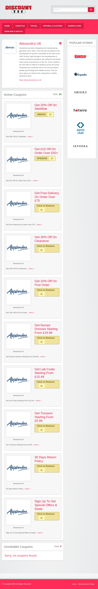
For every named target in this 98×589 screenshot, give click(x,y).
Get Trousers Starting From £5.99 (44, 416)
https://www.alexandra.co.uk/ (30, 80)
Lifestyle (20, 26)
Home (7, 26)
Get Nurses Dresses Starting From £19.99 (46, 328)
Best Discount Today (86, 584)
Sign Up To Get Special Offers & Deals (46, 504)
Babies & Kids (74, 26)
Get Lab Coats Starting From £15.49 (45, 372)
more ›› (30, 137)
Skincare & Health (13, 31)
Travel (33, 26)
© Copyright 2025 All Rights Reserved (16, 584)
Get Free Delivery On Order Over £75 (47, 196)
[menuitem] (7, 26)
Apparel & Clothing (52, 26)
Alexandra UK (18, 131)
